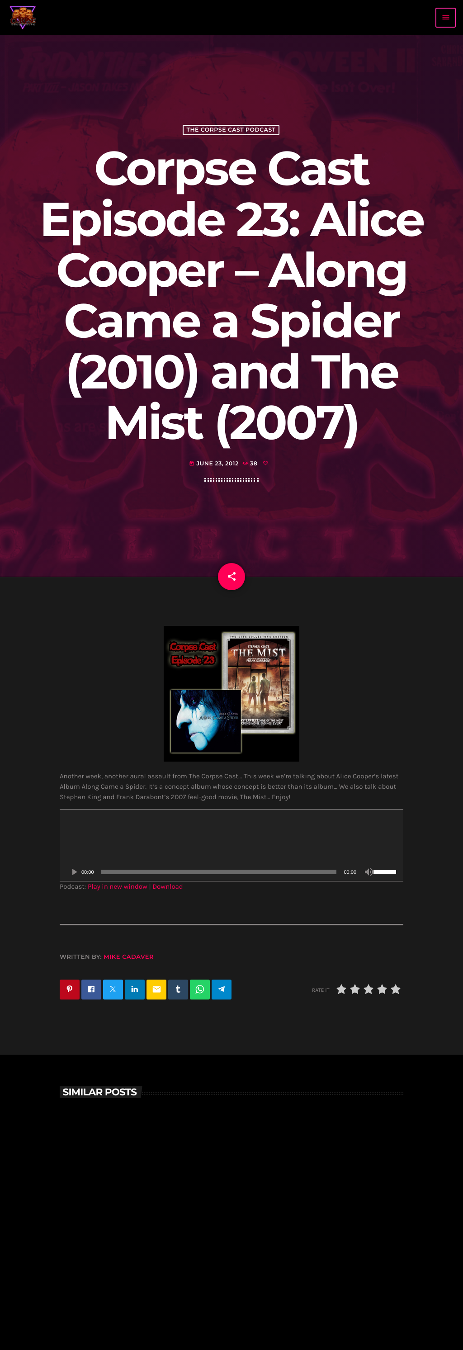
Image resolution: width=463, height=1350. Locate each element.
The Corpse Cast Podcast (230, 130)
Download (167, 886)
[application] (231, 845)
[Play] (74, 872)
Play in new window (117, 886)
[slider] (219, 872)
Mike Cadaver (129, 957)
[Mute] (369, 872)
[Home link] (23, 17)
